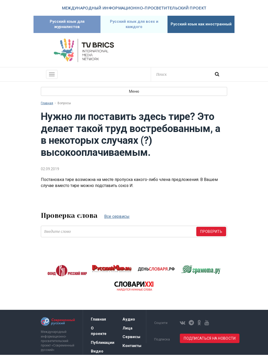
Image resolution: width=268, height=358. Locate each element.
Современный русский (184, 53)
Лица (127, 331)
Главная (47, 106)
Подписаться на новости (210, 341)
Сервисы (131, 340)
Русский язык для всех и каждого (134, 25)
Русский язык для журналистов (67, 25)
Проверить (211, 235)
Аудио (128, 322)
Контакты (131, 348)
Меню (134, 94)
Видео (97, 354)
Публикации (102, 345)
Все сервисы (117, 219)
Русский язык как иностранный (201, 25)
